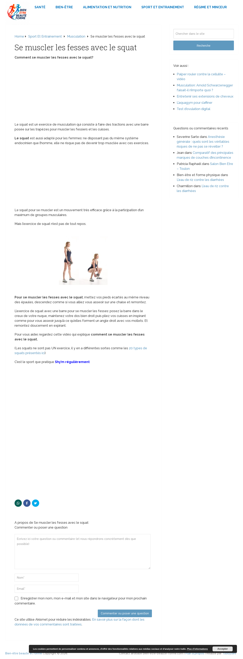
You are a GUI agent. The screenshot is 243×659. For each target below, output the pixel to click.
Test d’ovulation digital (193, 109)
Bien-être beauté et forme (23, 653)
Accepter (222, 648)
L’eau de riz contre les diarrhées (200, 180)
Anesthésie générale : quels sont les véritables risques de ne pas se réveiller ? (203, 141)
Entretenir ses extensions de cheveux (205, 96)
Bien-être (64, 7)
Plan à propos (194, 653)
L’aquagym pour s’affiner (194, 103)
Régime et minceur (210, 7)
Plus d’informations (197, 649)
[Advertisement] (83, 92)
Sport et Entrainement (162, 7)
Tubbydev (229, 653)
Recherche (203, 45)
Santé (40, 7)
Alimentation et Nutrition (107, 7)
